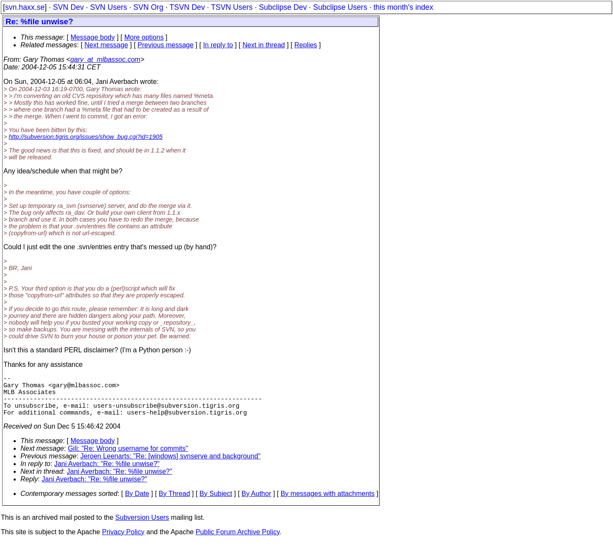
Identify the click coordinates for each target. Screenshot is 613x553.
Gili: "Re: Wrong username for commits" (128, 458)
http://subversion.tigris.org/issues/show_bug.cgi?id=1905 (85, 136)
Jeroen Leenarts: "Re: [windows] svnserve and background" (171, 466)
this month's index (403, 7)
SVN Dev (68, 7)
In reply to (218, 45)
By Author (256, 503)
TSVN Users (232, 7)
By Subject (215, 503)
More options (144, 37)
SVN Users (108, 7)
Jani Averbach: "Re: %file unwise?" (107, 474)
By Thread (174, 503)
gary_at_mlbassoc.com (105, 59)
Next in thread (263, 45)
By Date (137, 503)
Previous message (166, 45)
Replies (305, 45)
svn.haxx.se (25, 7)
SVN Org (148, 7)
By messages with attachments (328, 503)
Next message (106, 45)
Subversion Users (142, 527)
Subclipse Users (340, 7)
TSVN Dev (187, 7)
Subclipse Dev (283, 7)
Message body (92, 37)
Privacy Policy (123, 542)
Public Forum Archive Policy (237, 542)
